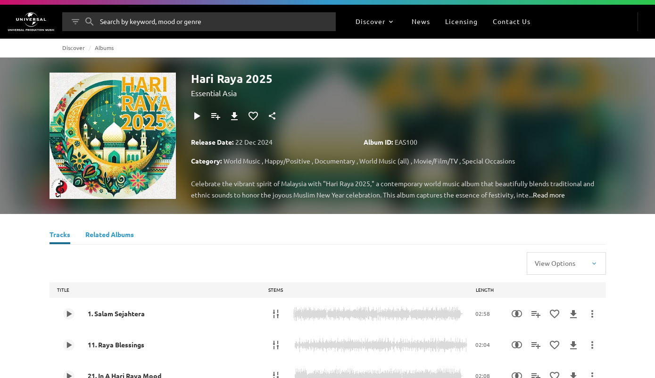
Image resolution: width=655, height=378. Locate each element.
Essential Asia (214, 93)
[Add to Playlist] (215, 116)
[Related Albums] (109, 235)
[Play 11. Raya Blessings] (69, 345)
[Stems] (276, 314)
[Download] (234, 116)
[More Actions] (592, 314)
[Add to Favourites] (253, 116)
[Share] (272, 116)
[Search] (89, 21)
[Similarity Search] (516, 314)
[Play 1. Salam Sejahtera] (69, 314)
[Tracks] (60, 235)
